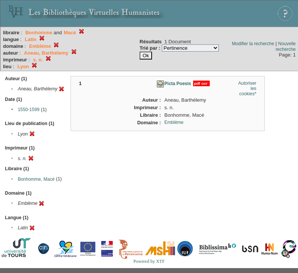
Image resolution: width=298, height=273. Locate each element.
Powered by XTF (149, 261)
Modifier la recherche (253, 43)
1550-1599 (28, 109)
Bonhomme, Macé (36, 179)
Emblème (174, 122)
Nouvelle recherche (286, 46)
